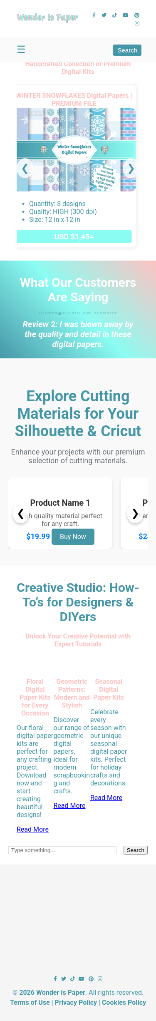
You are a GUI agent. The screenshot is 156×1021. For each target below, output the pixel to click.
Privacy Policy (76, 1002)
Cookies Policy (124, 1002)
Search (127, 50)
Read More (33, 829)
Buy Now (73, 537)
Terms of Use (30, 1002)
